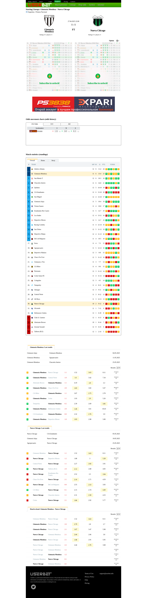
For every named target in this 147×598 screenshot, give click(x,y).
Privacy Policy (89, 577)
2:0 (66, 388)
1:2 (66, 458)
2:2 (66, 545)
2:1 (66, 479)
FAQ (86, 580)
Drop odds (82, 5)
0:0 (66, 414)
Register (57, 1)
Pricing (66, 1)
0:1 (66, 490)
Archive (92, 5)
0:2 (66, 404)
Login (50, 1)
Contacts (72, 1)
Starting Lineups (32, 9)
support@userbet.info (106, 573)
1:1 (66, 372)
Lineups (73, 5)
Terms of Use (89, 573)
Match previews (61, 5)
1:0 (66, 378)
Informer (101, 5)
